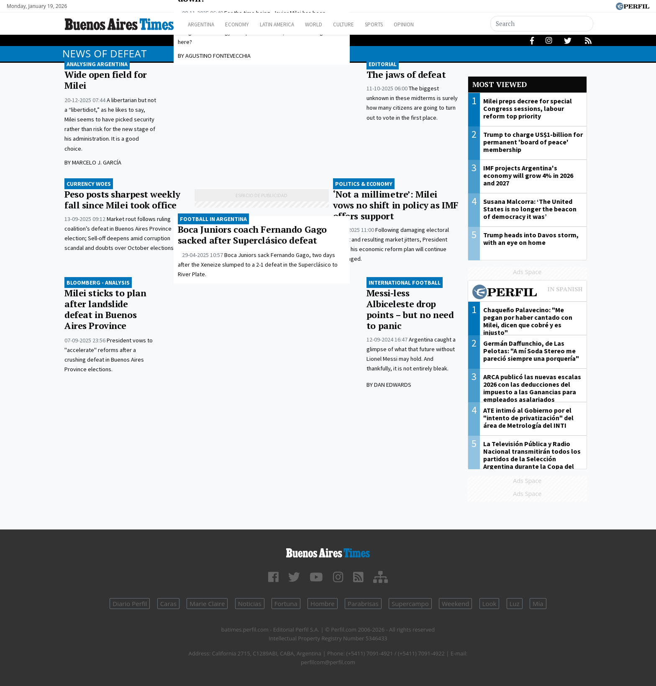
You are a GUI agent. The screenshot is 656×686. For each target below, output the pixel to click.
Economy (243, 24)
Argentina (203, 24)
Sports (399, 24)
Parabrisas (363, 603)
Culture (364, 24)
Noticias (249, 603)
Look (489, 603)
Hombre (322, 603)
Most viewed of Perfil (527, 293)
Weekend (455, 603)
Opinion (432, 24)
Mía (538, 603)
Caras (168, 603)
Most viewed (499, 84)
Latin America (288, 24)
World (330, 24)
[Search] (542, 23)
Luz (515, 603)
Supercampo (410, 603)
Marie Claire (207, 603)
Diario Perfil (130, 603)
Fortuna (285, 603)
